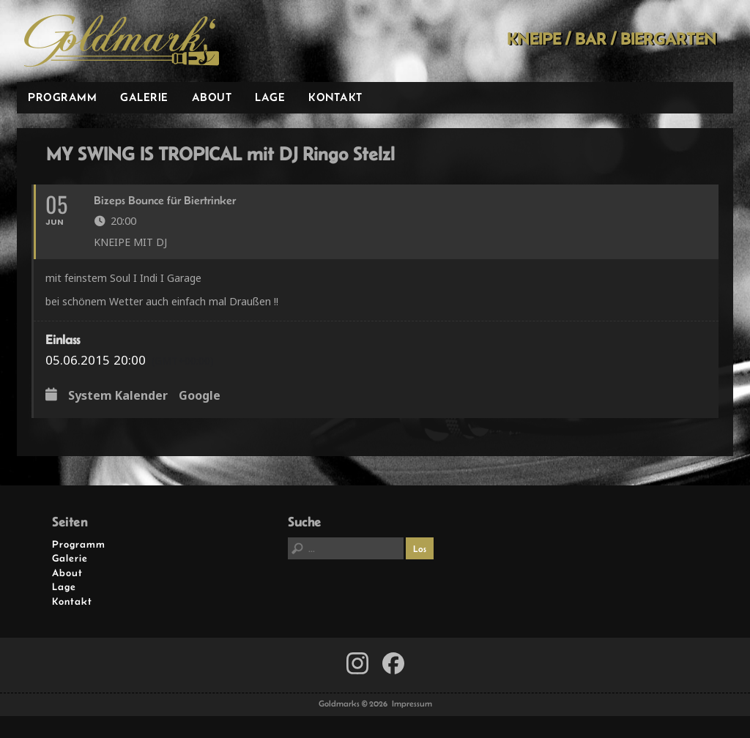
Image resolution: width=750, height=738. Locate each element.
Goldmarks (121, 41)
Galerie (144, 97)
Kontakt (335, 97)
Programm (62, 97)
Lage (270, 97)
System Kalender (118, 396)
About (212, 97)
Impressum (412, 703)
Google (199, 396)
